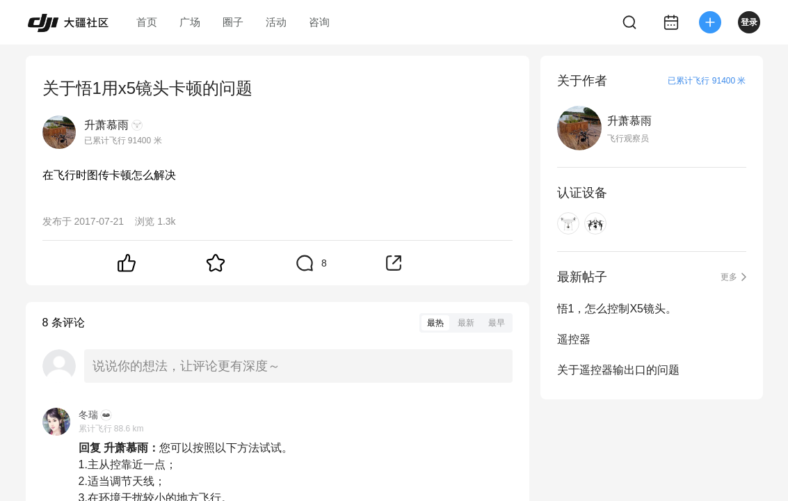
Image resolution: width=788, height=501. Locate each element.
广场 (189, 22)
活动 (276, 22)
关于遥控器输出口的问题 (618, 370)
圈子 (233, 22)
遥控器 (573, 339)
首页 (146, 22)
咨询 (319, 22)
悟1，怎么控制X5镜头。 (617, 309)
